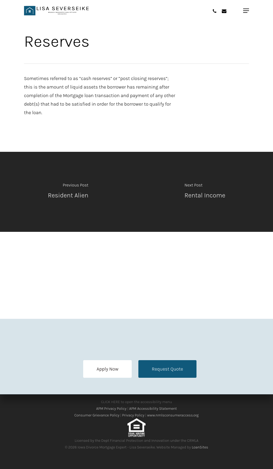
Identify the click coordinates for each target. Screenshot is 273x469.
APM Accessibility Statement (153, 408)
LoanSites (200, 447)
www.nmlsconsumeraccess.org (173, 415)
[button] (107, 369)
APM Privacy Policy (111, 408)
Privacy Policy (133, 415)
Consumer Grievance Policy (96, 415)
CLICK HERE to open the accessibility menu (136, 402)
